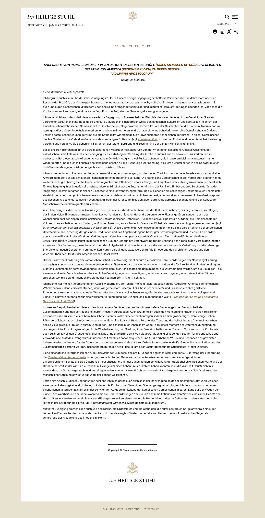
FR (136, 46)
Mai (82, 25)
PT (148, 46)
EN (123, 46)
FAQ (105, 509)
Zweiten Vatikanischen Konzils (67, 357)
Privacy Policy (151, 509)
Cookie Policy (133, 509)
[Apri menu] (234, 17)
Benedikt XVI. (38, 25)
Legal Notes (116, 509)
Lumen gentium (148, 139)
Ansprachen (60, 25)
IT (142, 46)
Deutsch (225, 25)
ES (130, 46)
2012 (75, 25)
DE (116, 46)
